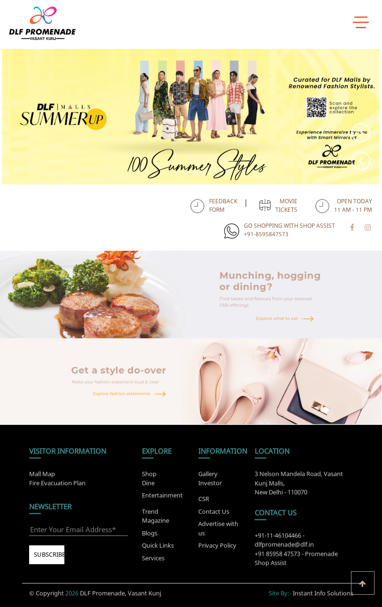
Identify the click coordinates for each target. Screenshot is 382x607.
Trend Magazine (155, 518)
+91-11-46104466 (278, 538)
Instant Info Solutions (323, 590)
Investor (210, 480)
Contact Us (213, 514)
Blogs (149, 535)
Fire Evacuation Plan (57, 480)
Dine (148, 480)
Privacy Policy (217, 547)
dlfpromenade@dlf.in (284, 547)
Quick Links (158, 547)
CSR (203, 501)
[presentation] (360, 161)
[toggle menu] (360, 22)
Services (153, 560)
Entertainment (162, 492)
